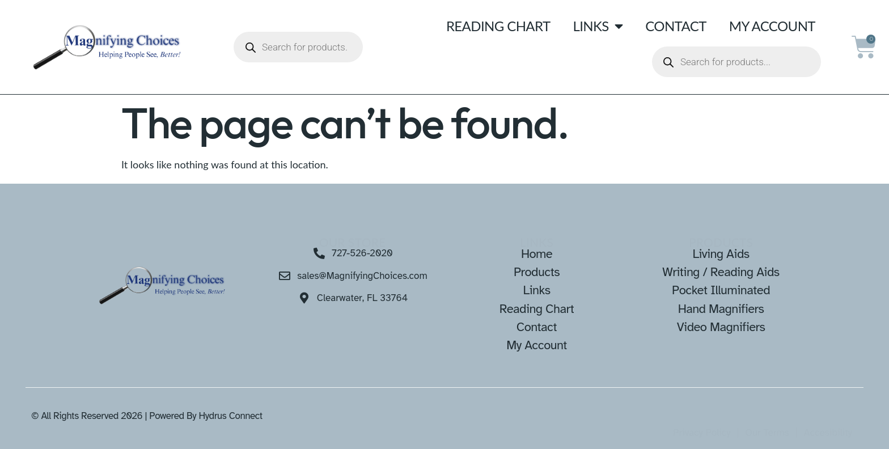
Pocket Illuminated (721, 290)
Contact (675, 26)
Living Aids (720, 253)
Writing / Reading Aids (720, 271)
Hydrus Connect (230, 416)
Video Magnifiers (721, 326)
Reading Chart (498, 26)
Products (537, 271)
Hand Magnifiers (721, 308)
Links (598, 26)
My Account (772, 26)
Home (536, 253)
